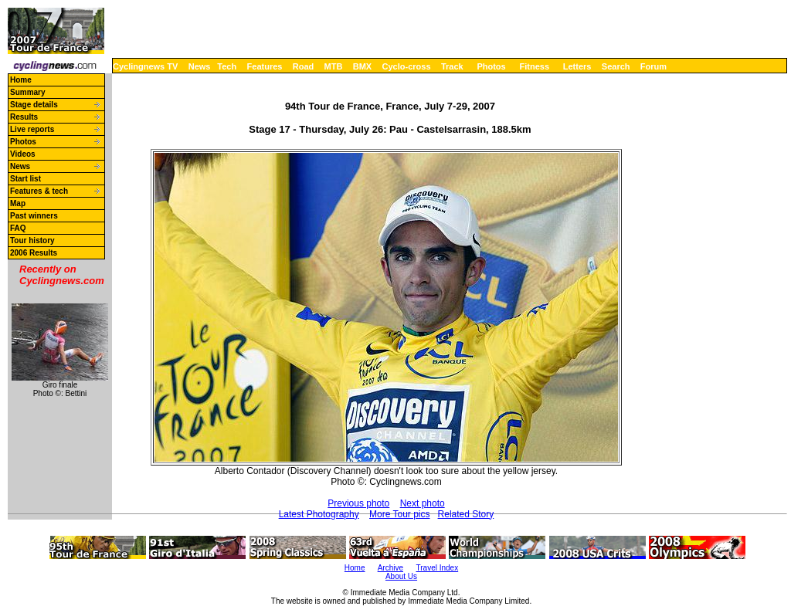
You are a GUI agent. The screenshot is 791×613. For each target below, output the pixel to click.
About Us (401, 576)
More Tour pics (399, 514)
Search (616, 66)
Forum (653, 66)
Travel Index (437, 568)
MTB (333, 66)
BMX (362, 66)
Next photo (422, 503)
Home (21, 80)
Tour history (32, 240)
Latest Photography (319, 514)
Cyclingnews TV (145, 66)
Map (17, 203)
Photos (491, 66)
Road (303, 66)
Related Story (466, 514)
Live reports (32, 129)
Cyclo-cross (406, 66)
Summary (28, 92)
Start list (25, 178)
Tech (226, 66)
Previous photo (358, 503)
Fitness (534, 66)
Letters (577, 66)
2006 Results (33, 253)
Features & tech (39, 191)
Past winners (34, 216)
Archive (390, 568)
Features (265, 66)
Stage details (34, 104)
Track (452, 66)
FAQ (18, 228)
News (199, 66)
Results (24, 117)
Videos (23, 154)
